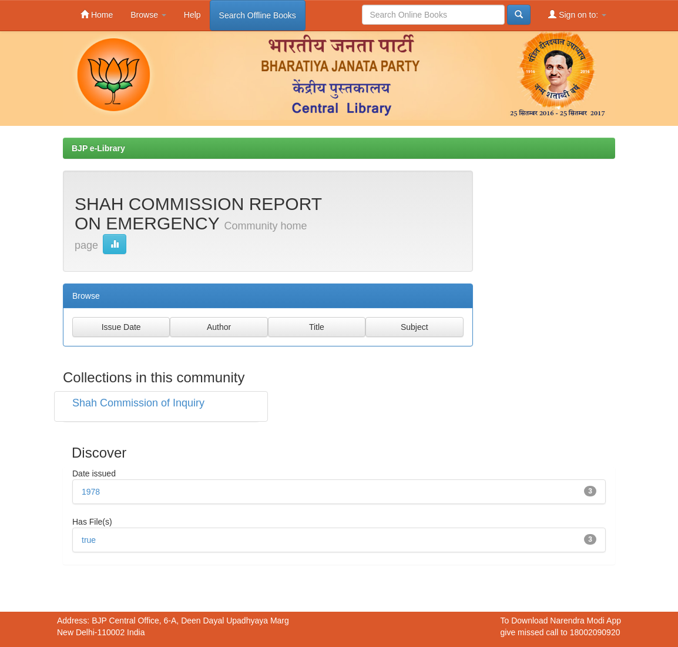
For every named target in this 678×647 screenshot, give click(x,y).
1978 (91, 491)
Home (96, 14)
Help (192, 14)
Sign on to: (577, 14)
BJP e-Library (98, 148)
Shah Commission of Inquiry (138, 403)
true (89, 540)
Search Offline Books (257, 15)
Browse (148, 14)
